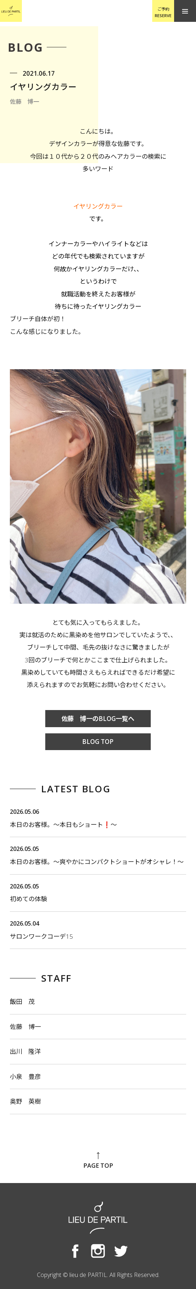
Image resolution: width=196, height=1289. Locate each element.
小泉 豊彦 (25, 1076)
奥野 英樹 (25, 1101)
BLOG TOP (98, 741)
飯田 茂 (22, 1001)
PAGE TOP (98, 1160)
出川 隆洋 (25, 1051)
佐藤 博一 (25, 1026)
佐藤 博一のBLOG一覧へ (97, 718)
